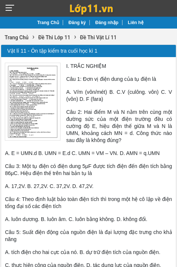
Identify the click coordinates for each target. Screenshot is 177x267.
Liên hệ (136, 22)
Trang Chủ (48, 22)
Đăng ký (77, 22)
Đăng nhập (106, 22)
